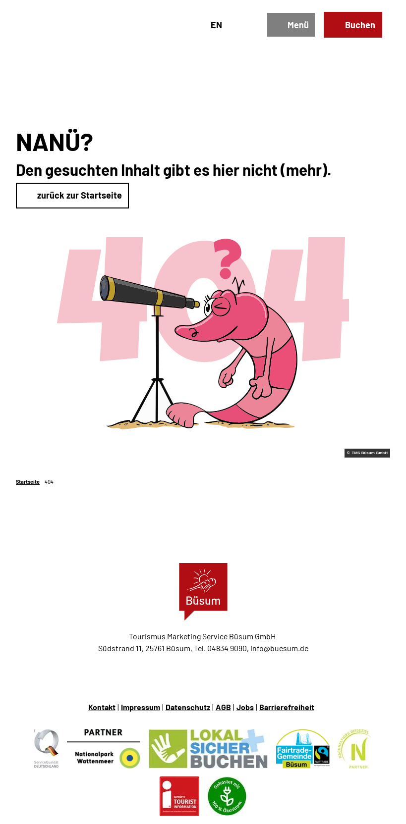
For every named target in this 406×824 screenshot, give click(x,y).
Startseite (28, 481)
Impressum (140, 707)
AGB (223, 707)
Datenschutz (188, 707)
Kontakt (102, 707)
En (216, 24)
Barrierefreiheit (286, 707)
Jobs (245, 707)
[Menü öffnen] (291, 25)
